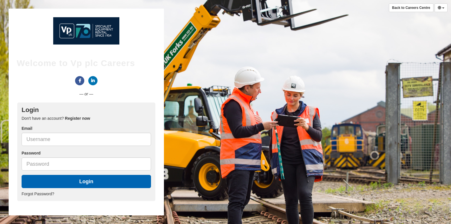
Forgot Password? (38, 194)
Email (27, 128)
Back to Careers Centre (411, 8)
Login (86, 181)
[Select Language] (441, 7)
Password (31, 153)
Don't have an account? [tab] (56, 118)
